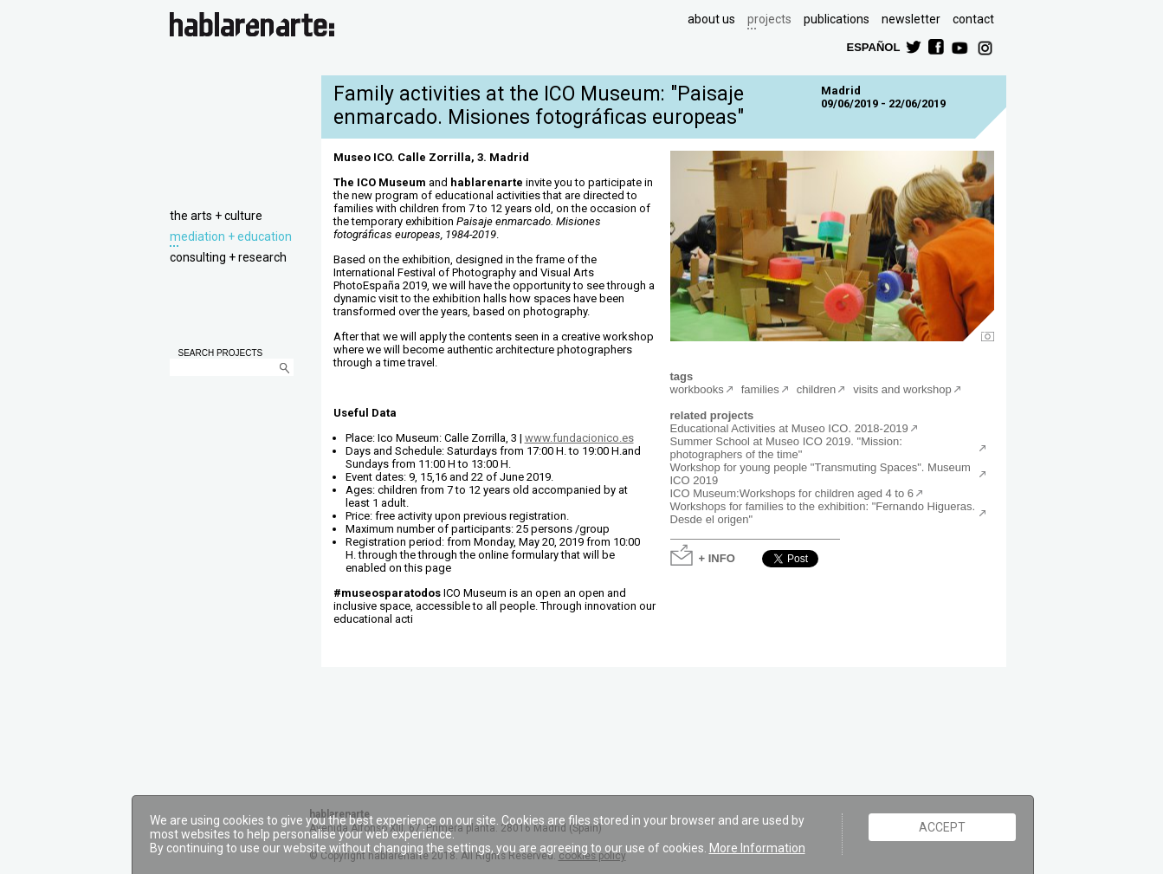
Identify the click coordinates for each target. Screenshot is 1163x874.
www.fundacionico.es (579, 437)
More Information (757, 848)
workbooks (697, 389)
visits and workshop (902, 389)
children (817, 389)
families (760, 389)
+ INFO (717, 557)
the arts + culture (216, 216)
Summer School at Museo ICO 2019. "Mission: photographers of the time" (786, 448)
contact (973, 19)
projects (769, 19)
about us (711, 19)
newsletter (911, 19)
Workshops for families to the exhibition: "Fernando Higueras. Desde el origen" (823, 513)
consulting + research (228, 257)
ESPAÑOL (873, 46)
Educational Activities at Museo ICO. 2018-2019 (789, 428)
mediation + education (231, 236)
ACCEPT (942, 827)
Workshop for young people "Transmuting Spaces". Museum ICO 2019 (820, 474)
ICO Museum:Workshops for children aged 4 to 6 (792, 493)
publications (836, 19)
